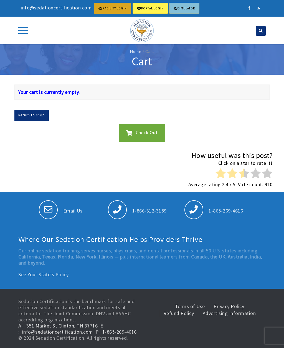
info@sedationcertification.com (57, 332)
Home (135, 51)
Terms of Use (190, 306)
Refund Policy (178, 313)
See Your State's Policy (43, 274)
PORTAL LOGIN (150, 8)
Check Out (142, 133)
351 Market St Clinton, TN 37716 (62, 326)
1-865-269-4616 (213, 211)
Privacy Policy (229, 306)
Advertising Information (229, 313)
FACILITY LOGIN (112, 8)
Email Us (61, 211)
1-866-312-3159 (137, 211)
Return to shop (31, 115)
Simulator (184, 8)
